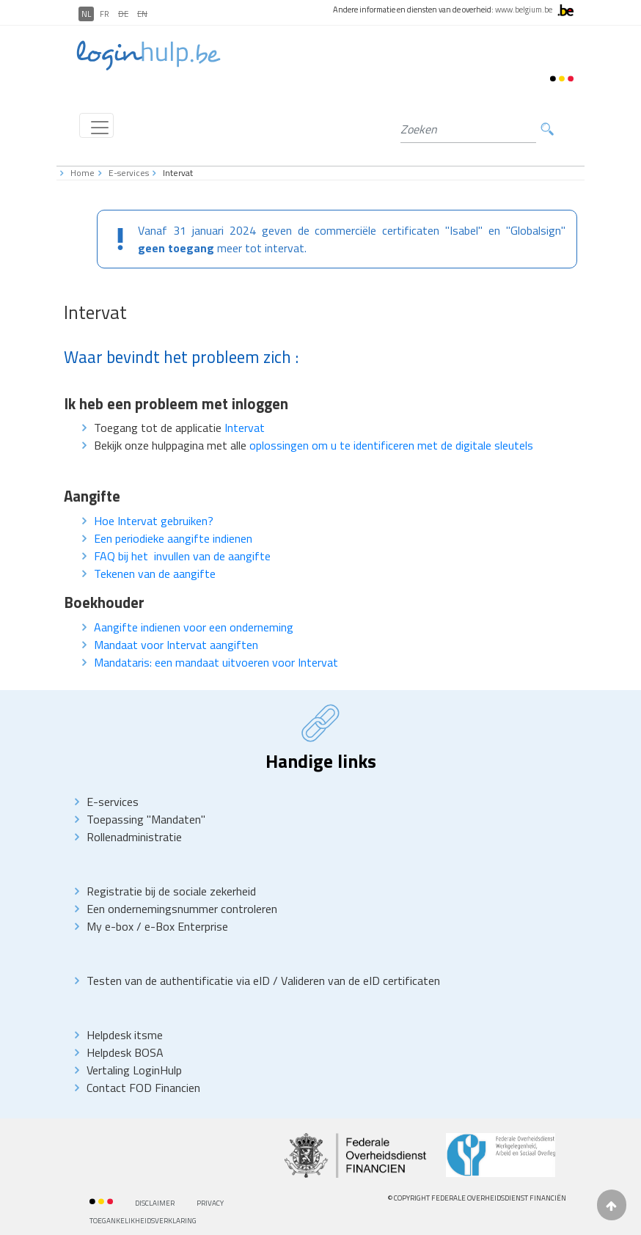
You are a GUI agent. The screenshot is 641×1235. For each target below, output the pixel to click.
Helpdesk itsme (125, 1035)
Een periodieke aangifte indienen (173, 538)
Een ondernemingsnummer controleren (182, 908)
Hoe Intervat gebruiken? (153, 520)
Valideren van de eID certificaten (360, 980)
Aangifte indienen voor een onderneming (193, 627)
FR (104, 14)
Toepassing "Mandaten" (146, 819)
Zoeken (547, 129)
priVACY (210, 1203)
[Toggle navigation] (96, 125)
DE (123, 14)
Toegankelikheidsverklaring (143, 1220)
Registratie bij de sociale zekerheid (171, 891)
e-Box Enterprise (186, 926)
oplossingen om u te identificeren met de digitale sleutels (391, 445)
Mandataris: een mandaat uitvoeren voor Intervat (216, 662)
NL (86, 14)
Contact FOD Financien (143, 1087)
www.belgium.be (523, 9)
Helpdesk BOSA (125, 1052)
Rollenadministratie (134, 837)
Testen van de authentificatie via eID (180, 980)
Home (82, 173)
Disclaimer (155, 1203)
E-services (129, 173)
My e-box (110, 926)
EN (142, 14)
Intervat (244, 427)
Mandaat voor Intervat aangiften (176, 644)
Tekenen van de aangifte (155, 573)
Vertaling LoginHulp (134, 1070)
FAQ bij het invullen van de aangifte (182, 556)
